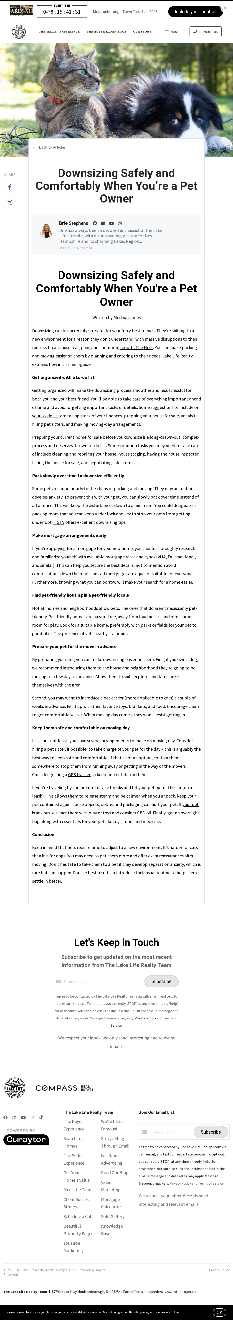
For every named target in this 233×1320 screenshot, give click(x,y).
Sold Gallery (112, 1216)
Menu (171, 32)
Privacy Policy (219, 1270)
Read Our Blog (115, 1172)
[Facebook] (5, 1117)
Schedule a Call (78, 1216)
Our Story (142, 31)
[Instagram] (32, 1117)
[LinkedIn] (14, 1117)
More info (186, 1312)
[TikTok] (41, 1117)
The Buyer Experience (106, 31)
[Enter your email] (102, 981)
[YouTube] (23, 1117)
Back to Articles (52, 147)
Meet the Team (78, 1189)
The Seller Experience (59, 31)
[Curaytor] (26, 1144)
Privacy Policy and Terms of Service (197, 1183)
